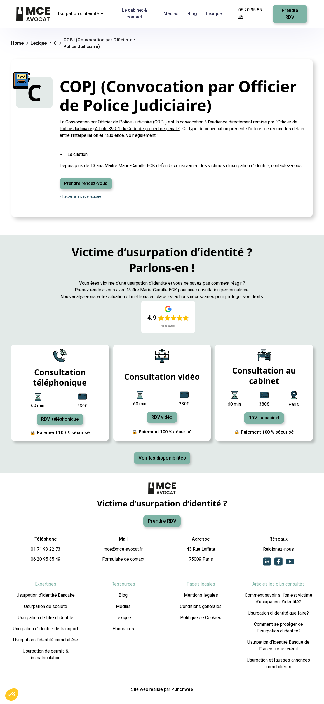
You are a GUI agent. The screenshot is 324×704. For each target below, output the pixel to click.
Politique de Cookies (200, 617)
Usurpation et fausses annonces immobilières (278, 663)
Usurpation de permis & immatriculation (46, 654)
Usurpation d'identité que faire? (278, 613)
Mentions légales (201, 595)
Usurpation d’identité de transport (45, 628)
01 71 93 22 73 (45, 549)
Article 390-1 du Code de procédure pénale (137, 128)
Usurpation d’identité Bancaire (46, 595)
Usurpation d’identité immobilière (45, 640)
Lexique (123, 617)
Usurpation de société (45, 606)
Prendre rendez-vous (85, 183)
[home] (33, 14)
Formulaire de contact (123, 559)
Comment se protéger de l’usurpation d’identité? (278, 628)
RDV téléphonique (60, 419)
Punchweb (181, 689)
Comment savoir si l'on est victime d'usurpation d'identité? (278, 599)
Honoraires (123, 628)
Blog (123, 595)
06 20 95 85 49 (250, 13)
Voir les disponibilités (162, 458)
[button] (81, 14)
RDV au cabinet (264, 417)
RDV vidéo (161, 417)
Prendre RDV (290, 14)
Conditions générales (201, 606)
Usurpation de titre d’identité (45, 617)
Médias (123, 606)
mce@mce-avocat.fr (123, 549)
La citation (77, 154)
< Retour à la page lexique (80, 196)
